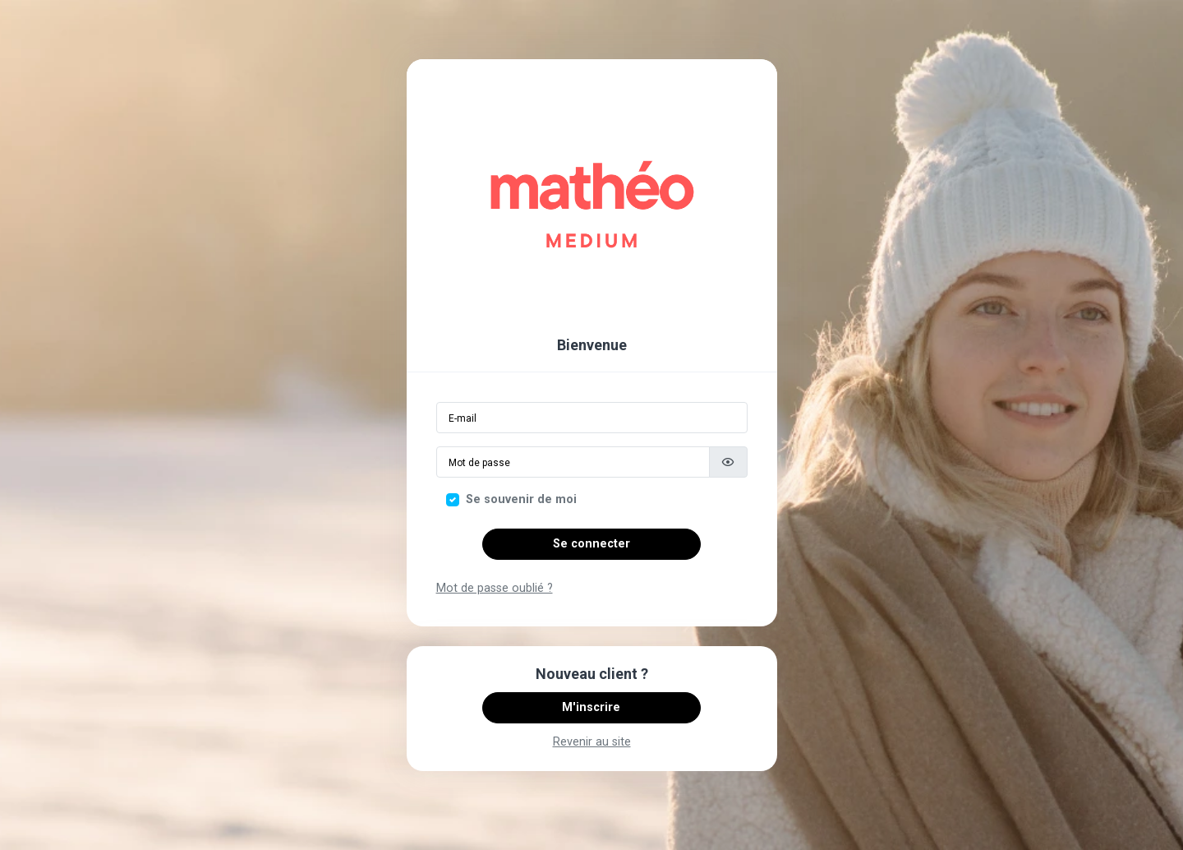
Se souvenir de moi (521, 499)
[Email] (592, 417)
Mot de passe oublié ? (494, 588)
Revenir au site (592, 742)
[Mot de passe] (573, 462)
